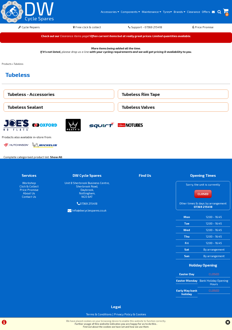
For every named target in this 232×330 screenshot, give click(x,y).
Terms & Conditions (99, 314)
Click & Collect (29, 186)
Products (7, 63)
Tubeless (18, 63)
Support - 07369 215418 (145, 27)
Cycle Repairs (29, 27)
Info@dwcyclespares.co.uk (89, 210)
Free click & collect (87, 27)
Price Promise (203, 27)
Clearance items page (74, 36)
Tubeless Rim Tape (141, 94)
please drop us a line (75, 51)
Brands (179, 11)
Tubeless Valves (138, 107)
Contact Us (29, 196)
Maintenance (151, 11)
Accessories (110, 11)
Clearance (193, 11)
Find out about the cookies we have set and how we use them (116, 326)
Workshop (29, 183)
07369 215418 (88, 203)
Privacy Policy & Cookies (130, 314)
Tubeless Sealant (25, 107)
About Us (29, 193)
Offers (206, 11)
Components (130, 11)
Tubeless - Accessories (31, 94)
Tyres (167, 11)
